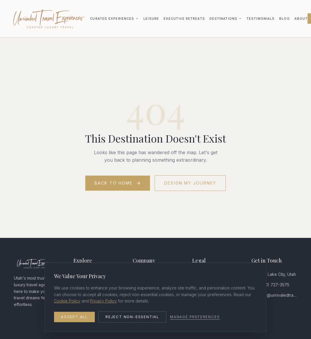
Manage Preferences (195, 317)
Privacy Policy (103, 300)
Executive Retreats (184, 19)
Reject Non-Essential (132, 317)
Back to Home (118, 183)
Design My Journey (190, 183)
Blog (284, 19)
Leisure (151, 19)
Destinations (223, 19)
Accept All (74, 317)
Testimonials (261, 19)
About (301, 19)
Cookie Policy (67, 300)
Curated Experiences (112, 19)
